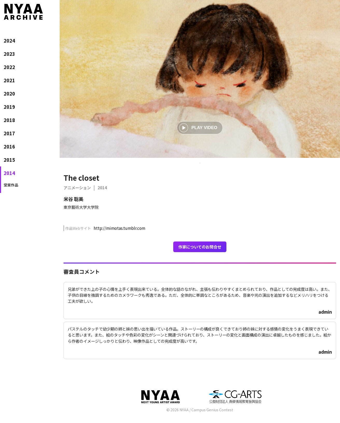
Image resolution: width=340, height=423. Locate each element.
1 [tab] (200, 163)
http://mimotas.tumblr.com (119, 228)
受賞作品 (11, 184)
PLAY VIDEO (198, 127)
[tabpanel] (200, 79)
